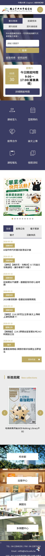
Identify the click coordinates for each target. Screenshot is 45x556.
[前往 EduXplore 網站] (38, 548)
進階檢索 (10, 57)
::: (0, 6)
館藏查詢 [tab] (32, 20)
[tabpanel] (22, 296)
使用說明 (22, 57)
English (30, 2)
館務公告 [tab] (20, 228)
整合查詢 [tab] (13, 20)
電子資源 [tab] (34, 228)
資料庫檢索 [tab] (32, 26)
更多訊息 (34, 359)
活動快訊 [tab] (31, 234)
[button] (12, 218)
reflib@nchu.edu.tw (27, 546)
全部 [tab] (8, 228)
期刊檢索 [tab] (13, 26)
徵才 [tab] (12, 234)
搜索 (22, 50)
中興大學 (21, 2)
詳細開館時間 (22, 91)
